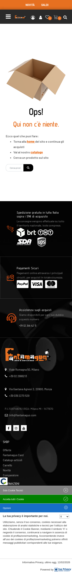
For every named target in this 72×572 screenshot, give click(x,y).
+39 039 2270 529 (19, 395)
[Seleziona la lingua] (64, 517)
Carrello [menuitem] (7, 465)
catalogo (37, 152)
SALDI (45, 5)
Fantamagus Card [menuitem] (13, 455)
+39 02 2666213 (18, 376)
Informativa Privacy (32, 562)
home (31, 141)
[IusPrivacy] (62, 569)
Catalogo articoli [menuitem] (12, 460)
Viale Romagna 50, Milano (24, 369)
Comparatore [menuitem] (11, 475)
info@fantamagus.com (22, 415)
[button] (28, 167)
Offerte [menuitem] (7, 450)
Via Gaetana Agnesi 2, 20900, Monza (30, 389)
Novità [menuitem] (7, 470)
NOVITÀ (30, 5)
